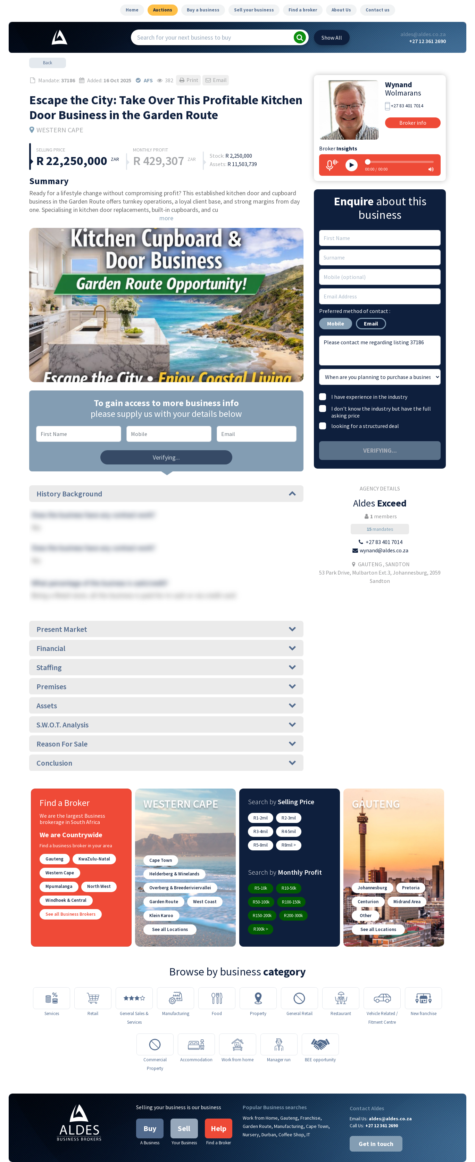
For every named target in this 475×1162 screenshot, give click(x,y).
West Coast (203, 885)
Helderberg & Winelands (174, 859)
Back (47, 63)
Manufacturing (288, 1110)
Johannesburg (371, 872)
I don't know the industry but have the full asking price (381, 412)
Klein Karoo (161, 898)
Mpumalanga (100, 872)
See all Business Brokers (69, 911)
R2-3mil (287, 818)
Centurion (367, 885)
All (332, 37)
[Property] (258, 980)
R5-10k (260, 873)
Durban (268, 1118)
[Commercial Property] (155, 1027)
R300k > (291, 900)
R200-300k (262, 900)
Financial (166, 648)
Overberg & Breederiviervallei (179, 872)
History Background (166, 493)
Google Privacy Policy (288, 1154)
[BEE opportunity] (320, 1027)
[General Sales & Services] (134, 980)
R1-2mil (260, 818)
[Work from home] (237, 1027)
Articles (323, 1154)
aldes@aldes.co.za (423, 34)
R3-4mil (314, 818)
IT (308, 1118)
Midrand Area (405, 885)
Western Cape (59, 872)
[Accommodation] (196, 1027)
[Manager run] (279, 1027)
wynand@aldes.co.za (384, 550)
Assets (166, 705)
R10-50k (287, 873)
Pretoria (409, 872)
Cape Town (160, 846)
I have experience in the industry (369, 396)
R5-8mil (287, 831)
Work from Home (260, 1102)
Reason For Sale (166, 744)
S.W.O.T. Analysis (166, 725)
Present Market (166, 629)
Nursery (251, 1118)
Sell (184, 1112)
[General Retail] (299, 980)
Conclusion (166, 763)
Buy (149, 1112)
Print (188, 80)
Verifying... (166, 457)
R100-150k (262, 887)
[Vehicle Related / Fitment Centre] (382, 980)
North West (56, 885)
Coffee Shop (291, 1118)
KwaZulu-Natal (92, 859)
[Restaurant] (340, 980)
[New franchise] (423, 980)
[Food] (216, 980)
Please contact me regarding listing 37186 (380, 350)
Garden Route (163, 885)
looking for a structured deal (365, 425)
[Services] (51, 980)
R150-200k (293, 887)
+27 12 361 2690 (427, 41)
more (166, 218)
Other (366, 898)
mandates (380, 529)
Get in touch (376, 1128)
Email (217, 80)
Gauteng (54, 859)
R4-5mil (260, 831)
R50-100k (315, 873)
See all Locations (169, 912)
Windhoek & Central (65, 898)
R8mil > (314, 831)
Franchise (310, 1102)
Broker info (412, 122)
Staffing (166, 667)
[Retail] (92, 980)
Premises (166, 686)
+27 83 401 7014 (407, 105)
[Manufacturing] (175, 980)
